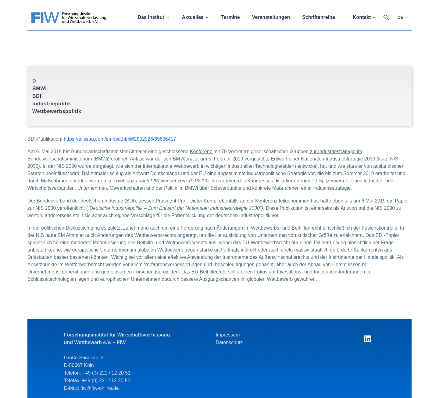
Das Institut (153, 17)
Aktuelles (195, 17)
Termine (230, 17)
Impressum (228, 334)
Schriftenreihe (321, 17)
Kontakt (365, 17)
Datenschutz (229, 342)
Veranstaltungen (271, 17)
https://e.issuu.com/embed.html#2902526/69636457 (120, 139)
